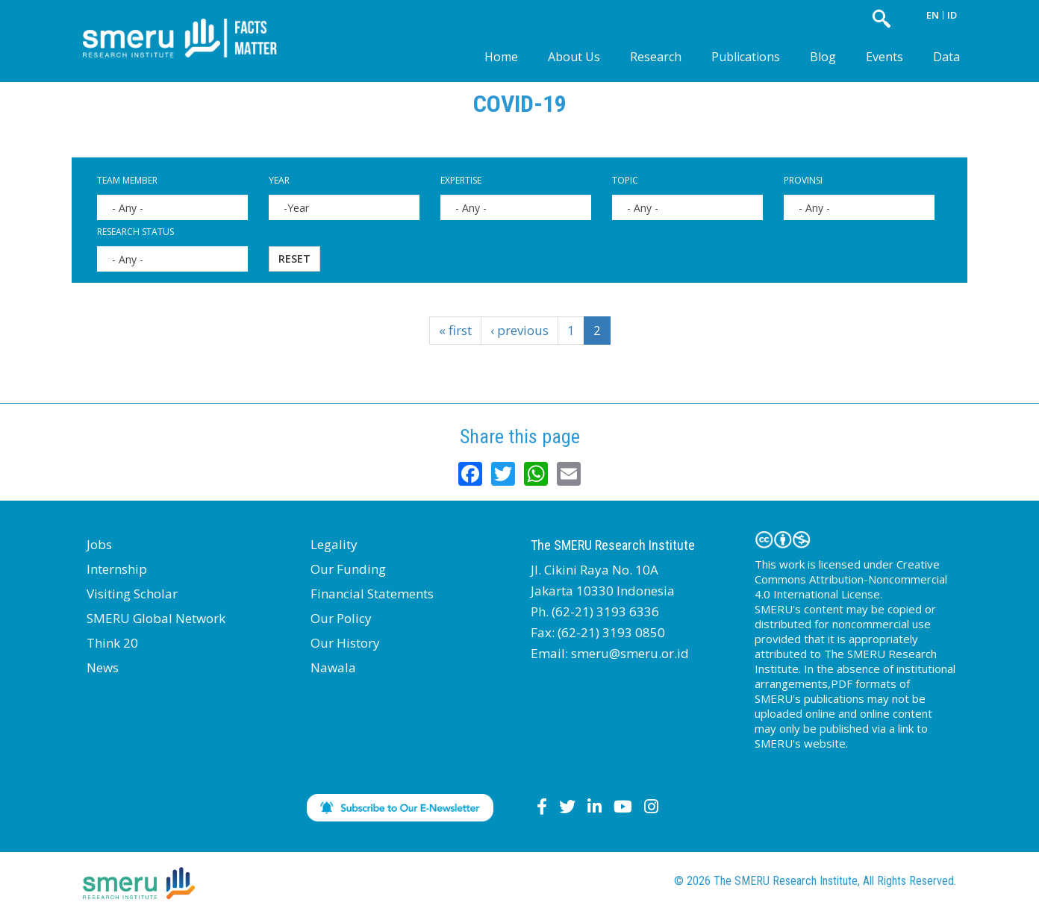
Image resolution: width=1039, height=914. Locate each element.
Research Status (135, 231)
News (103, 667)
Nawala (333, 667)
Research (655, 56)
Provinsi (803, 180)
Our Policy (341, 618)
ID (952, 15)
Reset (294, 258)
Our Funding (348, 568)
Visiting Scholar (132, 593)
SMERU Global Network (156, 618)
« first (455, 330)
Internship (117, 568)
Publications (745, 56)
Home (501, 56)
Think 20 (112, 642)
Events (884, 56)
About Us (574, 56)
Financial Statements (372, 593)
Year (279, 180)
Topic (625, 180)
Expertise (460, 180)
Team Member (127, 180)
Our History (345, 642)
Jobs (99, 544)
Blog (823, 56)
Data (946, 56)
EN (932, 15)
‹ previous (519, 330)
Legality (334, 544)
